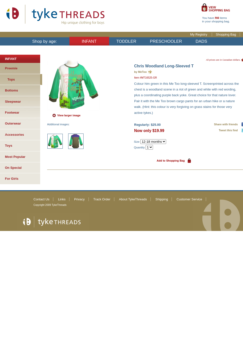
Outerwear (13, 123)
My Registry (199, 34)
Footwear (12, 112)
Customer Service (189, 199)
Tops (11, 79)
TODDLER (126, 41)
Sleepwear (13, 101)
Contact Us (41, 199)
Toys (8, 145)
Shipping (161, 199)
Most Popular (15, 157)
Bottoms (11, 90)
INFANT (89, 41)
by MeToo (140, 71)
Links (61, 199)
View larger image (69, 115)
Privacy (79, 199)
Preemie (11, 68)
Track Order (101, 199)
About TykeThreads (133, 199)
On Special (13, 168)
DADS (201, 41)
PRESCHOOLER (166, 41)
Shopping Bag (226, 34)
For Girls (11, 178)
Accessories (14, 134)
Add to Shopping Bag (171, 160)
